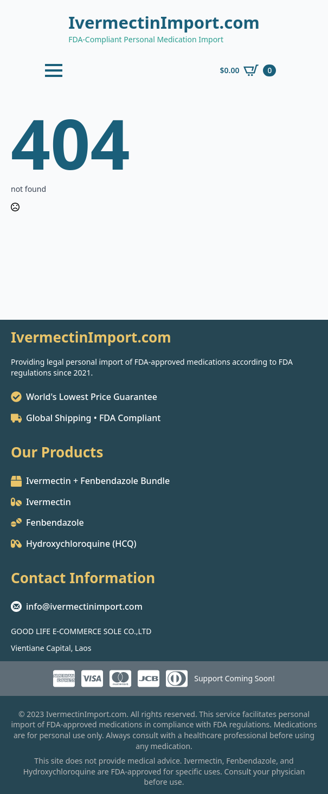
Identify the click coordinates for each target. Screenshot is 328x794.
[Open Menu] (53, 70)
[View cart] (248, 70)
